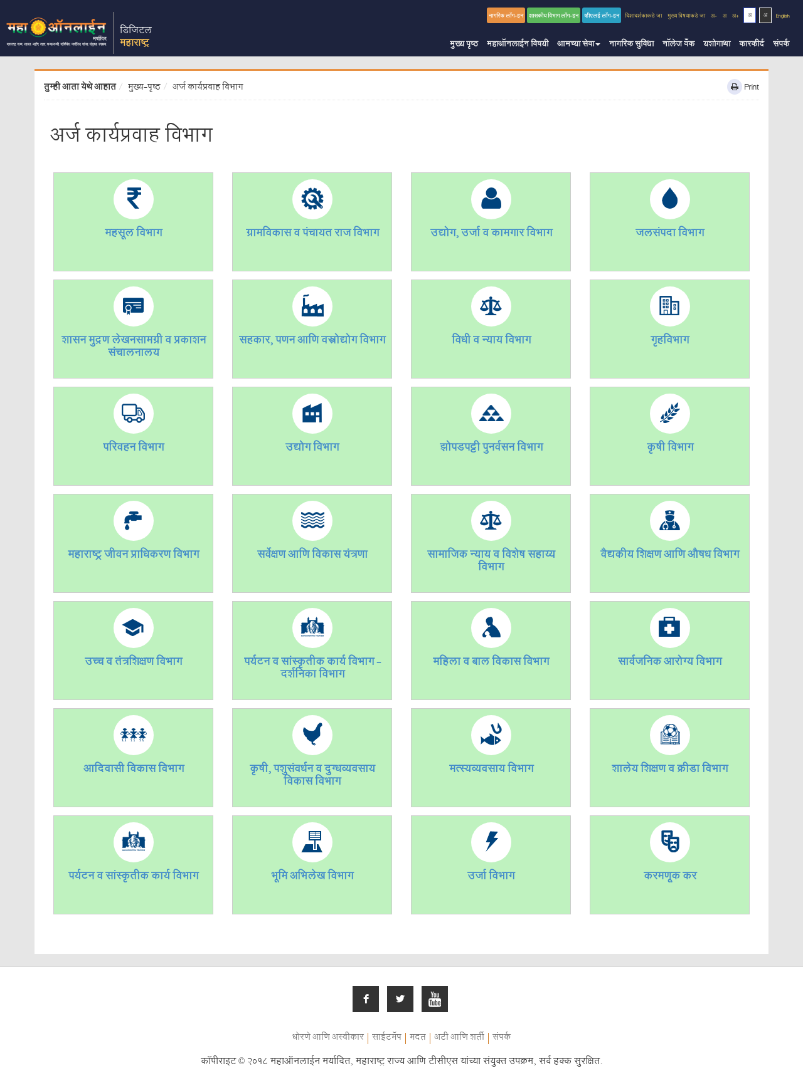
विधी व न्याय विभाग (491, 342)
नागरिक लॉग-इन (506, 16)
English (783, 16)
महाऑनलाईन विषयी (517, 45)
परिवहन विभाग (133, 449)
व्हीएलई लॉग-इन (601, 16)
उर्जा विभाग (490, 878)
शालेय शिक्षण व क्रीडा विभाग (670, 771)
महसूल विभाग (133, 235)
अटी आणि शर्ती (459, 1038)
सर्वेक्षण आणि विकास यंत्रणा (312, 556)
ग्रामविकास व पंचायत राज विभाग (312, 235)
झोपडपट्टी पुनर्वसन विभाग (491, 449)
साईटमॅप (387, 1038)
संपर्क (781, 45)
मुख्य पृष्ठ (464, 45)
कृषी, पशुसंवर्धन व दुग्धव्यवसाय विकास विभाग (312, 777)
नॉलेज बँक (678, 45)
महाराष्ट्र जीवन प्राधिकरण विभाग (133, 556)
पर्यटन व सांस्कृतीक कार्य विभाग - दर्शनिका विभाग (312, 669)
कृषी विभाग (670, 449)
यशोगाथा (716, 45)
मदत (418, 1038)
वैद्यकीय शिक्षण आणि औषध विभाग (669, 556)
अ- (714, 16)
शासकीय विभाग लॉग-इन (553, 16)
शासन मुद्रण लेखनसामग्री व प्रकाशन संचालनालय (133, 348)
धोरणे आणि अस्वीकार (328, 1038)
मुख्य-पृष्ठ (144, 88)
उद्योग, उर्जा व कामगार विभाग (491, 235)
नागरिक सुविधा (631, 45)
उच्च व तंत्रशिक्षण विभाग (133, 663)
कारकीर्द (751, 45)
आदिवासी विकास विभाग (133, 771)
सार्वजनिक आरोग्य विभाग (669, 663)
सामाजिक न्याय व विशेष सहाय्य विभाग (491, 562)
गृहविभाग (670, 342)
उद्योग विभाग (312, 449)
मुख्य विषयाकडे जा (686, 16)
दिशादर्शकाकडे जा (643, 16)
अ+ (735, 16)
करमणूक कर (670, 878)
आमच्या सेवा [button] (578, 45)
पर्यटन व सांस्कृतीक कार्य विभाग (133, 878)
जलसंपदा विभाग (669, 235)
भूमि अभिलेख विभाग (312, 878)
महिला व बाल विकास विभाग (491, 663)
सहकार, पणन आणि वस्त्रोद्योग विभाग (312, 342)
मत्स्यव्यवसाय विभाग (491, 771)
